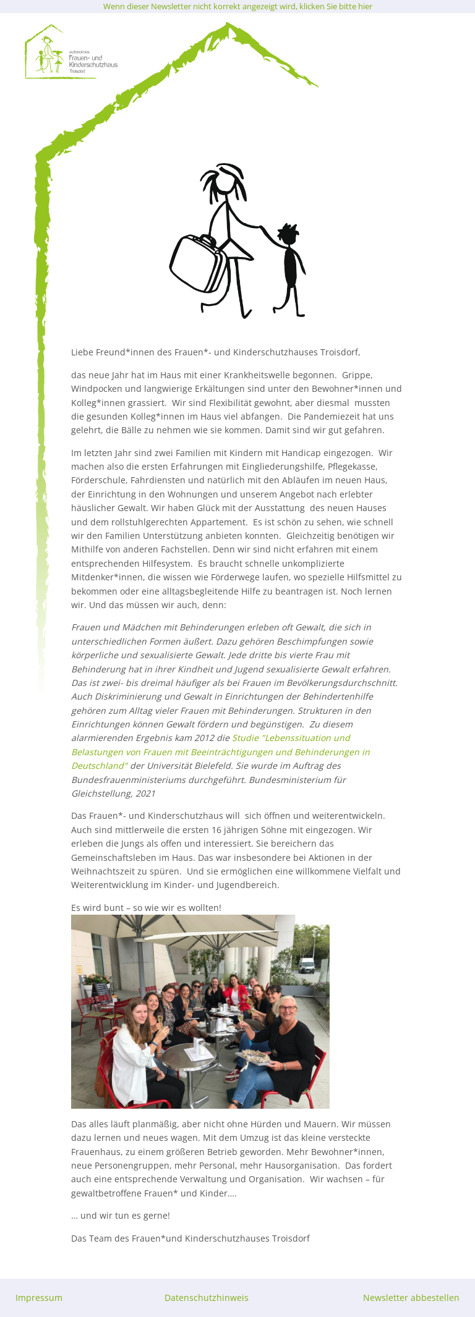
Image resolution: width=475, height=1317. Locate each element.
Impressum (38, 1297)
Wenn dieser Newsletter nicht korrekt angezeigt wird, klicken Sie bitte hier (237, 6)
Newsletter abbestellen (411, 1297)
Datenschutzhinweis (207, 1297)
